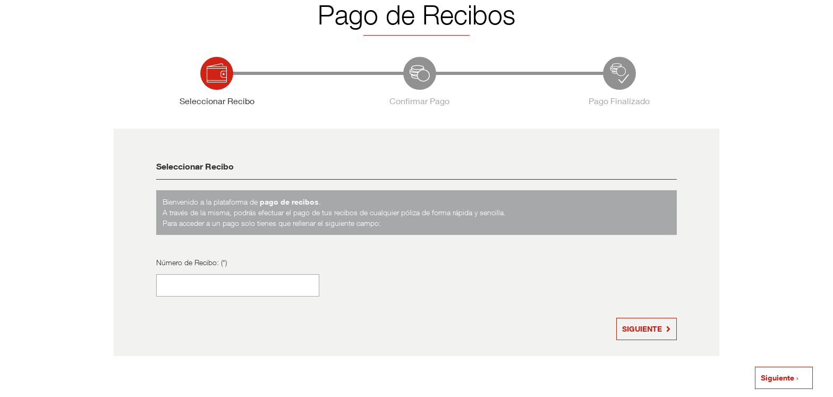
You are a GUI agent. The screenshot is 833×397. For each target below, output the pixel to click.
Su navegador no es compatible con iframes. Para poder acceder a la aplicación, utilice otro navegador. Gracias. (416, 198)
